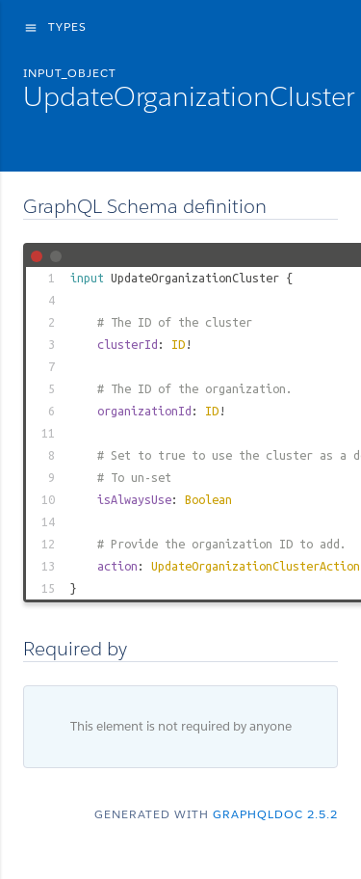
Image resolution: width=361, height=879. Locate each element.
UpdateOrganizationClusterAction (255, 566)
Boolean (208, 499)
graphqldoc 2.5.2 (275, 814)
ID (178, 344)
